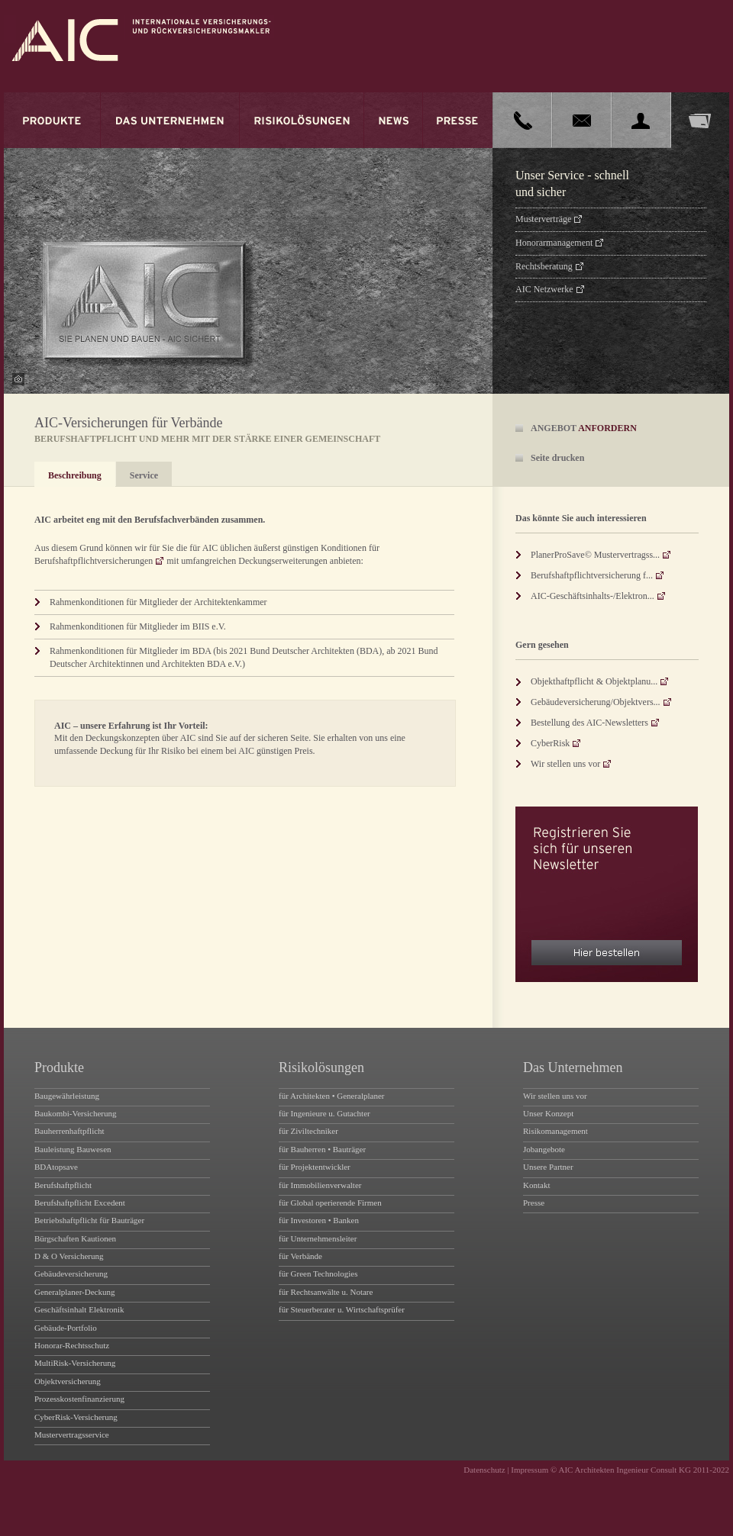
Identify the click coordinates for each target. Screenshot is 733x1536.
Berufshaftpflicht (63, 1185)
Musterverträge (543, 219)
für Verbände (300, 1256)
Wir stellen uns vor (565, 763)
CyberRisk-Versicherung (76, 1417)
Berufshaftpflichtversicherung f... (592, 575)
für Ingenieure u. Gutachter (324, 1113)
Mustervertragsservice (71, 1434)
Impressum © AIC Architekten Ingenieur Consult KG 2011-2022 (620, 1469)
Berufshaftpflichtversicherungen (93, 560)
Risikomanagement (555, 1130)
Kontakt (536, 1185)
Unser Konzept (548, 1113)
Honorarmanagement (554, 242)
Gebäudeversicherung (71, 1273)
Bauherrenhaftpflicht (69, 1130)
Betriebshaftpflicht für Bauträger (89, 1220)
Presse (533, 1202)
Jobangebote (544, 1149)
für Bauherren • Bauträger (322, 1149)
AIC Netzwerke (544, 289)
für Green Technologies (318, 1273)
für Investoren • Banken (319, 1220)
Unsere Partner (548, 1166)
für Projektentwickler (314, 1166)
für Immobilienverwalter (320, 1185)
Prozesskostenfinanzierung (79, 1398)
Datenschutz (484, 1469)
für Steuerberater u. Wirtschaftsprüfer (342, 1309)
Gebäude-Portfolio (65, 1327)
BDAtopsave (56, 1166)
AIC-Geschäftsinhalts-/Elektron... (592, 596)
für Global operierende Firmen (330, 1202)
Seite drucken (557, 457)
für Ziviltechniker (308, 1130)
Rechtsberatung (544, 266)
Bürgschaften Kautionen (75, 1238)
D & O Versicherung (69, 1256)
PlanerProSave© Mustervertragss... (595, 554)
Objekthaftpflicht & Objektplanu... (594, 681)
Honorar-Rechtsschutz (71, 1345)
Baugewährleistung (66, 1095)
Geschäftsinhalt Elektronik (79, 1309)
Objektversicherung (67, 1381)
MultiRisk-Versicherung (74, 1362)
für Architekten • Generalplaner (332, 1095)
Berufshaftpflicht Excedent (79, 1202)
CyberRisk (550, 743)
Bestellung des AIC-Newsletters (589, 722)
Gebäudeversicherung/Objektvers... (595, 702)
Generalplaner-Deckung (74, 1291)
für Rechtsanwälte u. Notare (326, 1291)
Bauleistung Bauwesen (72, 1149)
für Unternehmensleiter (318, 1238)
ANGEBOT (584, 428)
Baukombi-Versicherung (75, 1113)
